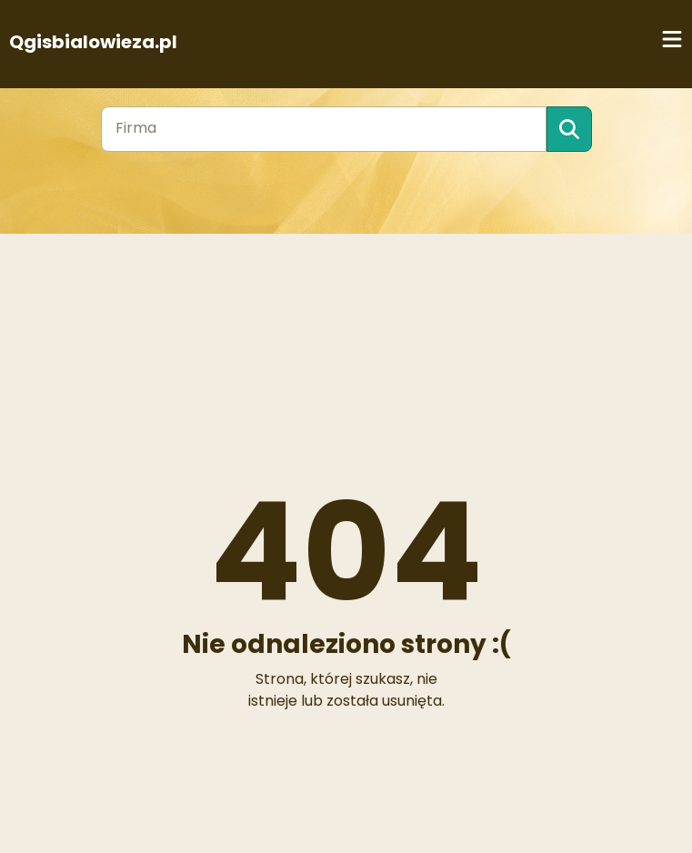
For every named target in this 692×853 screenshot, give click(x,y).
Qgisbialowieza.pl (93, 42)
